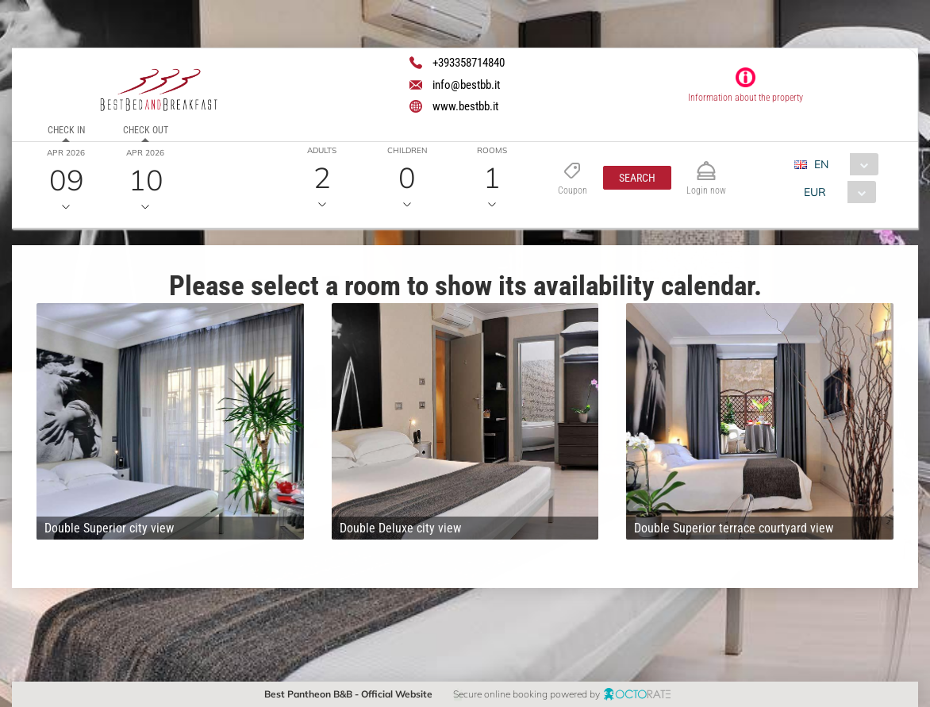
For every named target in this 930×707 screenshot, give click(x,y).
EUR (815, 192)
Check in (66, 130)
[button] (637, 178)
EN (821, 164)
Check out (145, 130)
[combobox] (842, 164)
